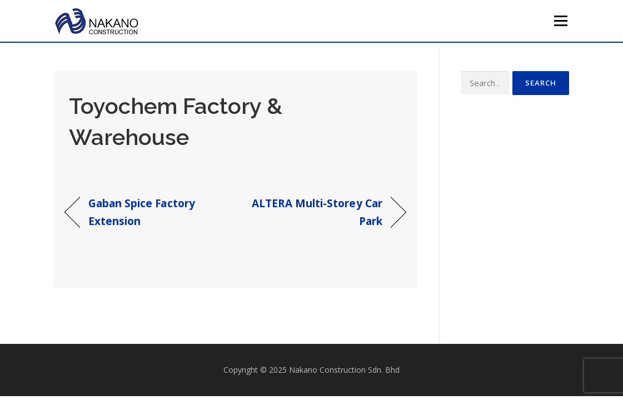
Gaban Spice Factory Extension (141, 212)
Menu (560, 21)
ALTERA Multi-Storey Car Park (313, 212)
